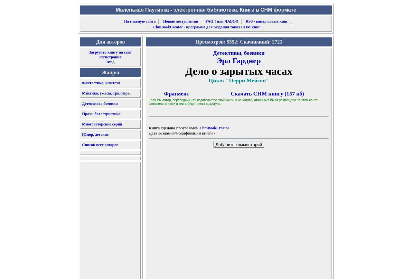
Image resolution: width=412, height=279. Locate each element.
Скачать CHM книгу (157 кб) (267, 94)
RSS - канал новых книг (267, 21)
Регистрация (110, 57)
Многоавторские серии (102, 124)
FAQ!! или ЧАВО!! (221, 21)
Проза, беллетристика (101, 114)
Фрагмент (176, 94)
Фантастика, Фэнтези (101, 83)
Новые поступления (180, 21)
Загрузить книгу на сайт (110, 52)
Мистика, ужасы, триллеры (106, 93)
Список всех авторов (100, 145)
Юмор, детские (95, 134)
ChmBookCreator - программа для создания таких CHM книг (206, 27)
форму (279, 269)
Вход (110, 62)
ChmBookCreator (214, 128)
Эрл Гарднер (239, 60)
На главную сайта (140, 21)
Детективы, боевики (100, 103)
